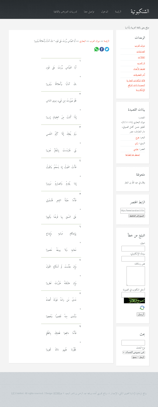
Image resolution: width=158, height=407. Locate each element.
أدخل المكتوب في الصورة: (134, 290)
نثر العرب (141, 63)
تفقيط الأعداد (139, 69)
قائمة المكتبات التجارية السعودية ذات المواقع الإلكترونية (136, 85)
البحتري (82, 41)
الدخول (104, 11)
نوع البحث (140, 348)
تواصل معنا (89, 11)
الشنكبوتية (140, 12)
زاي (136, 143)
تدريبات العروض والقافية (65, 11)
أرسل (141, 357)
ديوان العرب (95, 41)
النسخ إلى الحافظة (137, 216)
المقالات (141, 57)
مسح (135, 357)
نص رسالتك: (139, 264)
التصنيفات (141, 51)
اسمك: (142, 243)
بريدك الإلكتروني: (137, 254)
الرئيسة (118, 11)
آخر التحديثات (139, 75)
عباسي (135, 149)
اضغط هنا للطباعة (132, 155)
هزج (137, 137)
